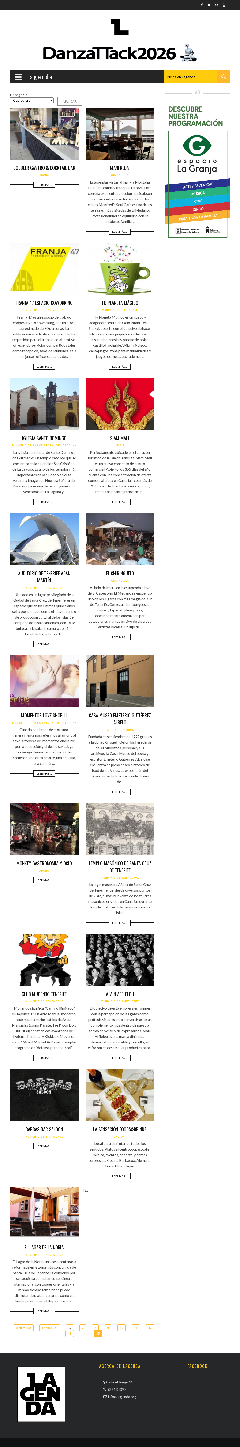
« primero (23, 1328)
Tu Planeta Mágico (119, 302)
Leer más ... (44, 185)
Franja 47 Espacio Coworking (44, 302)
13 (69, 1333)
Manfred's (120, 167)
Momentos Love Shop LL (44, 715)
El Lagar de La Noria (44, 1247)
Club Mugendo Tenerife (44, 993)
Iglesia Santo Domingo (44, 438)
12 (150, 1328)
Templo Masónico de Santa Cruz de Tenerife (119, 867)
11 (136, 1328)
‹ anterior (49, 1328)
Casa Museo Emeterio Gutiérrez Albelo (120, 719)
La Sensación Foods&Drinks (120, 1129)
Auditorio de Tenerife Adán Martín (44, 577)
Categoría (18, 94)
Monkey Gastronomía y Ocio (44, 863)
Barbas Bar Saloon (44, 1129)
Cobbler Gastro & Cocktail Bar (44, 167)
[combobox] (197, 76)
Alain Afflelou (120, 993)
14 (84, 1333)
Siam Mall (120, 438)
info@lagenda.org (122, 1396)
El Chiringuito (120, 573)
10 (121, 1328)
